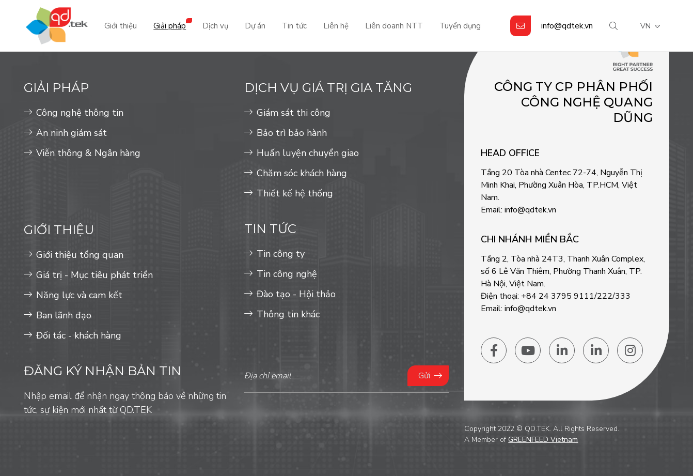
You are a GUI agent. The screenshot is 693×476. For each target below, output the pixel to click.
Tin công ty (281, 254)
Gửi (424, 375)
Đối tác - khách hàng (78, 335)
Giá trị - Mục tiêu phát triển (94, 275)
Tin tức (294, 26)
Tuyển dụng (460, 26)
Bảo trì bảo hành (292, 133)
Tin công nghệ (287, 274)
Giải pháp (169, 26)
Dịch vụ (215, 26)
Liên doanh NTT (394, 26)
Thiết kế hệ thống (295, 193)
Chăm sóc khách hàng (302, 173)
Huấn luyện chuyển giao (308, 153)
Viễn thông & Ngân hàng (88, 153)
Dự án (255, 26)
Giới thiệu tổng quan (79, 255)
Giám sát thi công (293, 112)
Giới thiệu (120, 26)
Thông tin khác (288, 314)
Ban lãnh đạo (63, 315)
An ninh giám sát (71, 133)
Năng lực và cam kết (79, 295)
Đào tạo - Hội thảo (296, 294)
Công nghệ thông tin (79, 112)
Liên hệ (336, 26)
